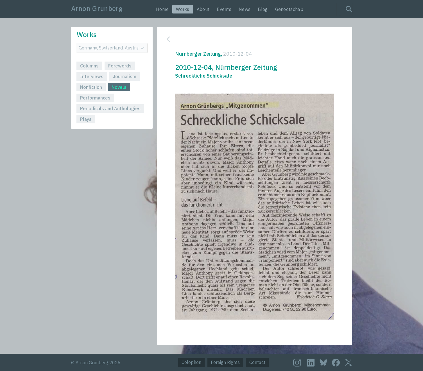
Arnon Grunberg (97, 8)
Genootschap (289, 9)
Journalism (124, 76)
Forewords (120, 66)
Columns (89, 66)
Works (182, 9)
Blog (263, 9)
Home (162, 9)
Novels (119, 87)
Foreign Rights (225, 362)
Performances (95, 98)
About (203, 9)
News (244, 9)
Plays (86, 119)
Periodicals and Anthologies (110, 108)
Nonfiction (91, 87)
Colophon (191, 362)
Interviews (91, 76)
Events (224, 9)
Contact (257, 362)
